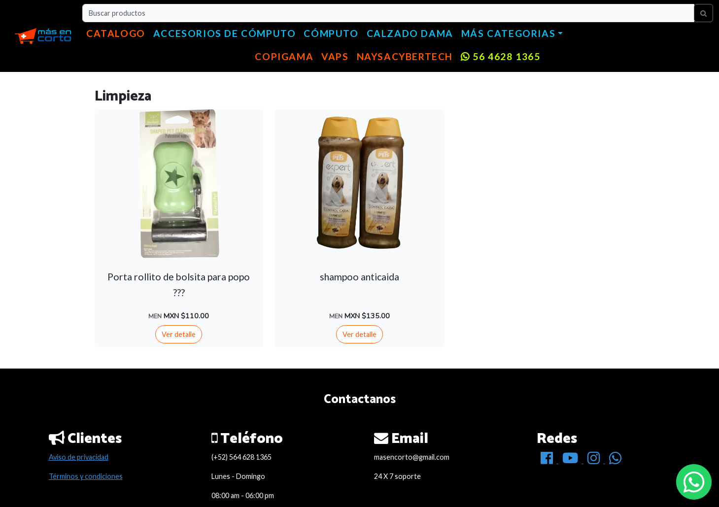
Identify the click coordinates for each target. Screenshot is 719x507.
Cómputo (331, 33)
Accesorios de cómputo (224, 33)
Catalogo (115, 33)
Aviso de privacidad (78, 457)
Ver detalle (179, 334)
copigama (284, 56)
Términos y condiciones (86, 476)
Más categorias (508, 33)
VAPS (334, 56)
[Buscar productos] (388, 13)
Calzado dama (410, 33)
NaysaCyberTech (405, 56)
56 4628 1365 (500, 56)
